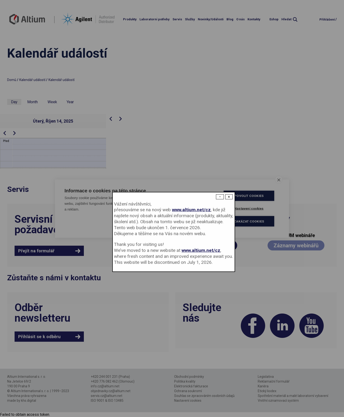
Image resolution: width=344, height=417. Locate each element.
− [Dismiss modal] (220, 197)
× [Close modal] (229, 197)
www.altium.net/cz (191, 209)
